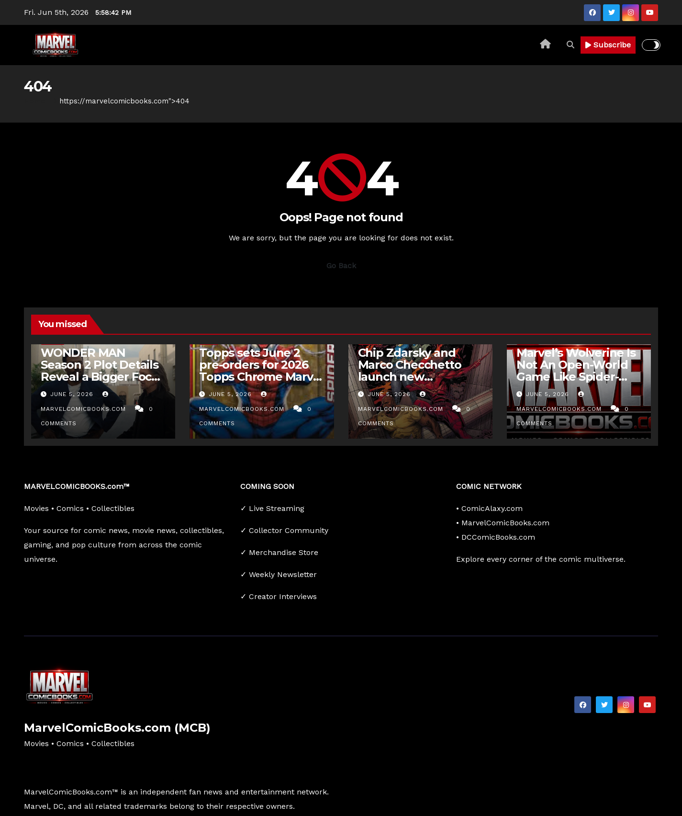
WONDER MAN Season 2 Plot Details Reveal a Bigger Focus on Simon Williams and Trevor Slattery (103, 377)
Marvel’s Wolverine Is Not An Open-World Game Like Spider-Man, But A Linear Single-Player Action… (577, 377)
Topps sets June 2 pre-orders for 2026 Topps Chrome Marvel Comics (261, 371)
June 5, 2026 (73, 394)
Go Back (341, 265)
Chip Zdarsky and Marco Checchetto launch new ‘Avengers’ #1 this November (409, 377)
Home (34, 101)
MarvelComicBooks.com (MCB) (117, 728)
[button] (570, 44)
